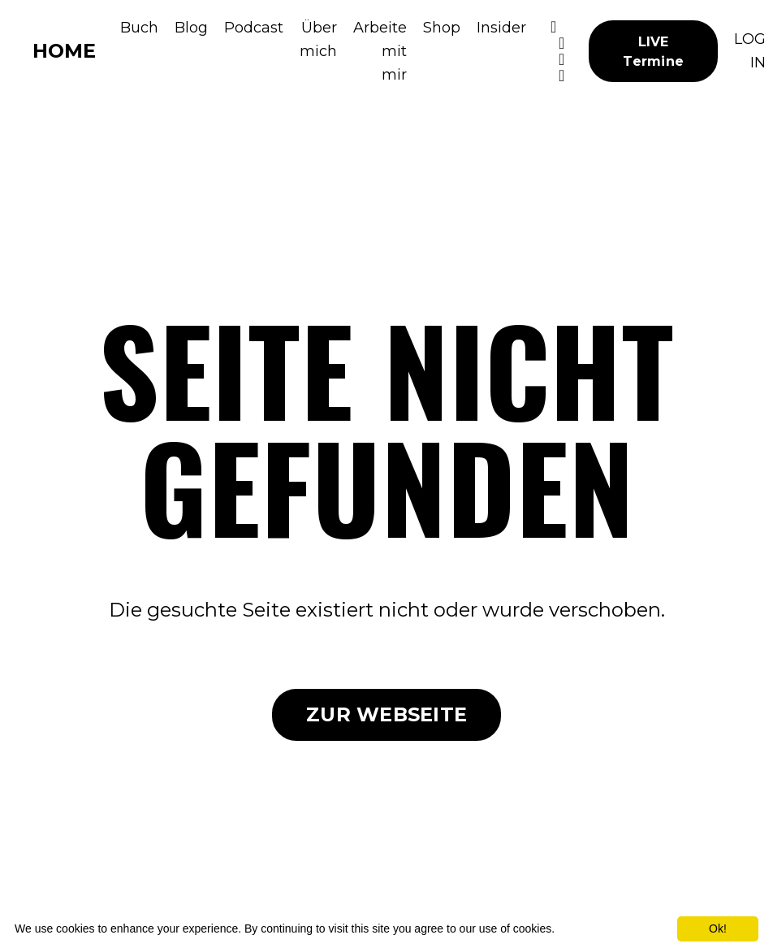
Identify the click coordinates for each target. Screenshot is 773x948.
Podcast (253, 28)
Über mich (318, 39)
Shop (441, 28)
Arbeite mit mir (380, 51)
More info (581, 928)
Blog (191, 28)
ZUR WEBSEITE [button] (386, 714)
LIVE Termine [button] (653, 51)
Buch (139, 28)
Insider (501, 28)
